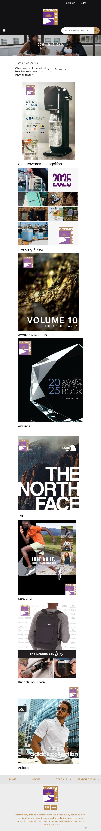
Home (19, 62)
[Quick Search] (77, 30)
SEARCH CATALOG (88, 779)
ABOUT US (38, 779)
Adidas (23, 768)
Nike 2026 (25, 599)
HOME (12, 779)
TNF (21, 516)
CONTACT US (63, 779)
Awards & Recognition (36, 335)
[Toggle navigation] (4, 30)
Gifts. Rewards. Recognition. (40, 164)
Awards (24, 426)
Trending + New (30, 249)
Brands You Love (31, 682)
